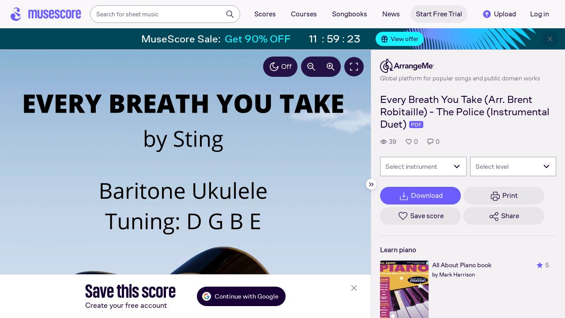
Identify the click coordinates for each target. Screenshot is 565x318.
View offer (399, 38)
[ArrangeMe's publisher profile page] (460, 66)
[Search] (230, 14)
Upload (499, 14)
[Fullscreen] (354, 66)
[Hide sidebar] (371, 184)
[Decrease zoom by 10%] (311, 66)
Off (280, 66)
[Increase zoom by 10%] (330, 66)
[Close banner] (550, 39)
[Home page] (46, 14)
